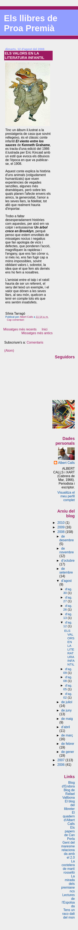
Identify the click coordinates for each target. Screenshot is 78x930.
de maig (67, 718)
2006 (61, 764)
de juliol (66, 702)
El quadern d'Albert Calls (69, 818)
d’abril (65, 727)
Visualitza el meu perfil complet (66, 496)
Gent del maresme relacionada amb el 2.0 (68, 850)
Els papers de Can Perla (69, 833)
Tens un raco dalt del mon (68, 913)
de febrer (67, 743)
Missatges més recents (20, 329)
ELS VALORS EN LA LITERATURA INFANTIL (24, 55)
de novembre (66, 550)
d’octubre (67, 560)
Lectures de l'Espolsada (68, 900)
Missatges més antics (37, 333)
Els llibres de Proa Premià (30, 23)
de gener (67, 752)
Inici (44, 329)
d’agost (66, 580)
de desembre (66, 538)
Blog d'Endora (68, 784)
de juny (66, 710)
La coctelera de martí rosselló (68, 866)
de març (67, 735)
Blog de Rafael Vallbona (68, 793)
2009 (61, 527)
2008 (61, 532)
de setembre (66, 570)
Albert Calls (66, 462)
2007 (61, 760)
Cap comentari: (16, 319)
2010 (61, 522)
